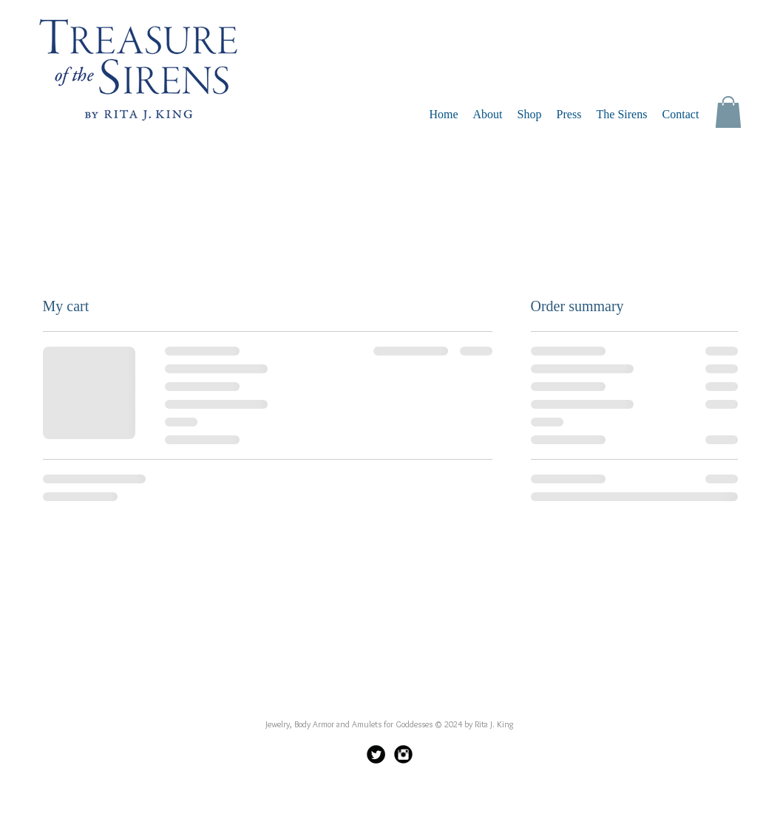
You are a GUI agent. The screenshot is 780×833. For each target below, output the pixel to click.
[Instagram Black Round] (403, 754)
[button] (728, 112)
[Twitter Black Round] (376, 754)
